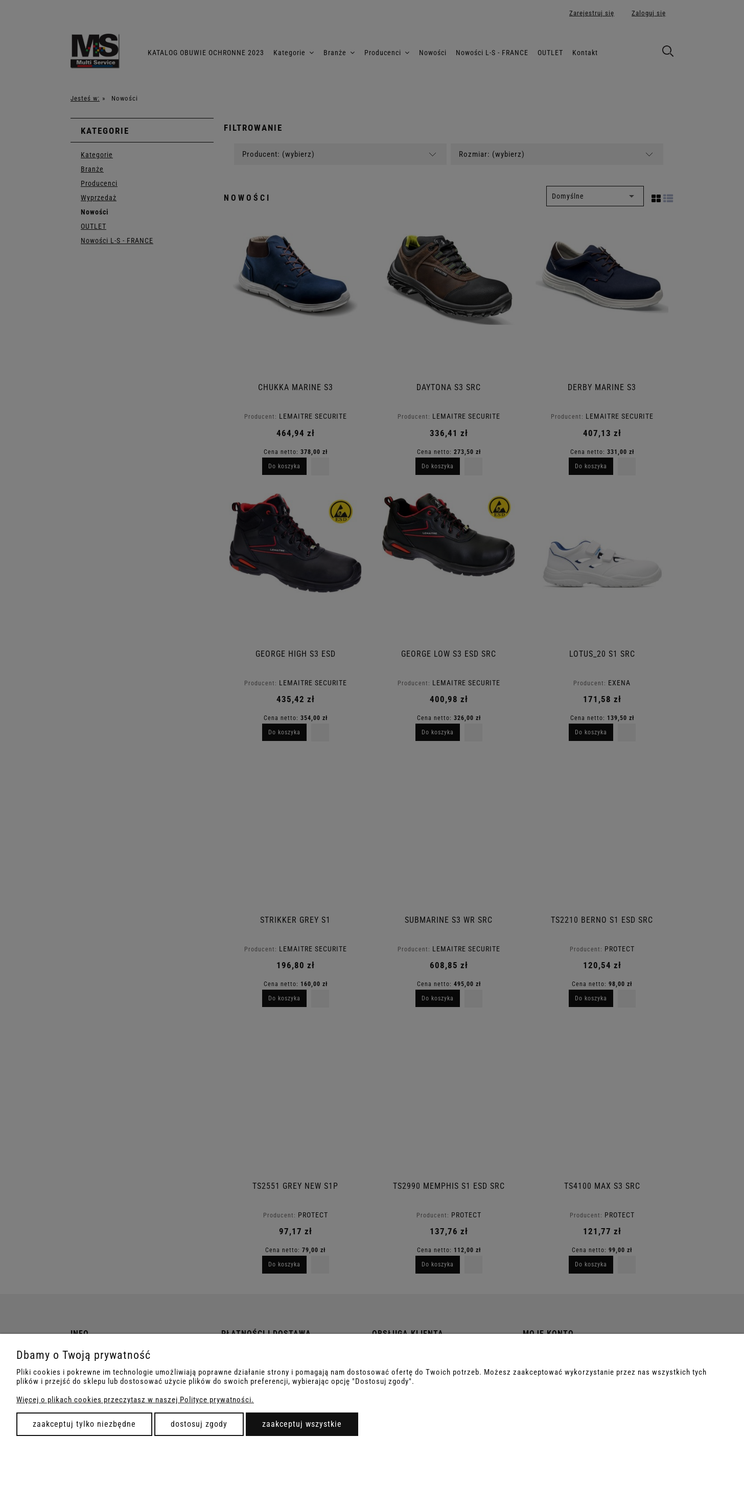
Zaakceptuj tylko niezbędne (84, 1424)
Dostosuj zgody (199, 1424)
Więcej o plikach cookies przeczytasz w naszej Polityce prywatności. (135, 1399)
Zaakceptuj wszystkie (302, 1424)
